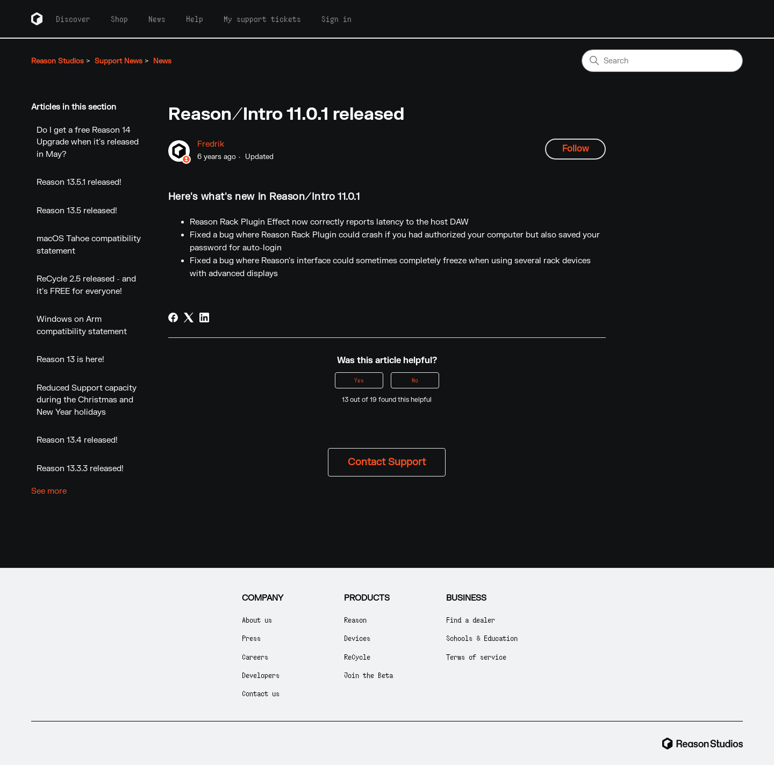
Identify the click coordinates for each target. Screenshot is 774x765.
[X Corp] (189, 317)
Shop (119, 18)
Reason (355, 620)
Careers (255, 657)
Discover (73, 18)
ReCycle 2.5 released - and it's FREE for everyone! (86, 285)
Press (251, 638)
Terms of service (476, 657)
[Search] (662, 60)
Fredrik (211, 144)
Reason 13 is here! (70, 360)
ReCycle (357, 657)
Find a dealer (470, 620)
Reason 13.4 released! (77, 440)
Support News (118, 61)
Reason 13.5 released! (77, 211)
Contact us (261, 693)
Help (194, 18)
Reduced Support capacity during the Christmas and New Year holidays (87, 400)
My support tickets (262, 18)
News (157, 18)
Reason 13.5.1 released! (79, 182)
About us (257, 620)
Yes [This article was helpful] (359, 380)
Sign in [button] (336, 18)
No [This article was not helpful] (415, 380)
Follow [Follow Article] (575, 148)
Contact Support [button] (387, 462)
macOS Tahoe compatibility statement (89, 245)
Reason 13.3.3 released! (80, 469)
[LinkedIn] (204, 317)
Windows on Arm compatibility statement (82, 325)
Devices (357, 638)
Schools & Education (482, 638)
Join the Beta (368, 675)
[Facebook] (173, 317)
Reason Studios (57, 61)
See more (49, 491)
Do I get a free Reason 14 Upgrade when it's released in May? (88, 142)
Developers (261, 675)
